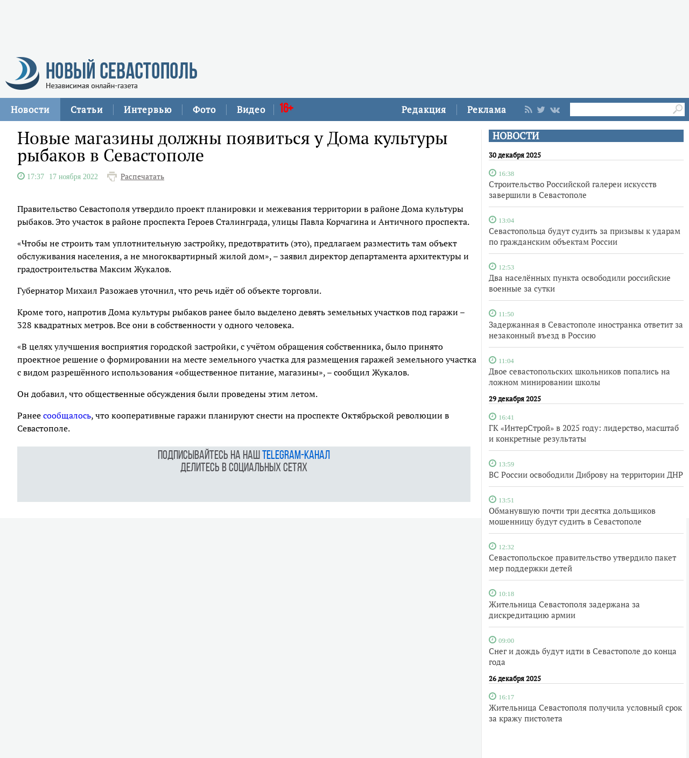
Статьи (87, 109)
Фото (204, 109)
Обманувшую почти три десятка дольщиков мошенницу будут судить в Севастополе (572, 516)
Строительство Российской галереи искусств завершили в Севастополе (573, 189)
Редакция (424, 109)
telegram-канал (296, 456)
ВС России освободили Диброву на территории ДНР (586, 474)
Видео (251, 109)
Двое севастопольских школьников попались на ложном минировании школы (579, 376)
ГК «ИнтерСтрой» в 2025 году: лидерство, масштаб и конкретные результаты (584, 433)
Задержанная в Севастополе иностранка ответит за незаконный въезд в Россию (586, 330)
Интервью (148, 109)
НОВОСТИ (516, 136)
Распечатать (142, 176)
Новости (30, 109)
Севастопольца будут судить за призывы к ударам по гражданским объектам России (584, 236)
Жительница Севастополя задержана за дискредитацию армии (564, 609)
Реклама (487, 109)
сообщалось (67, 415)
